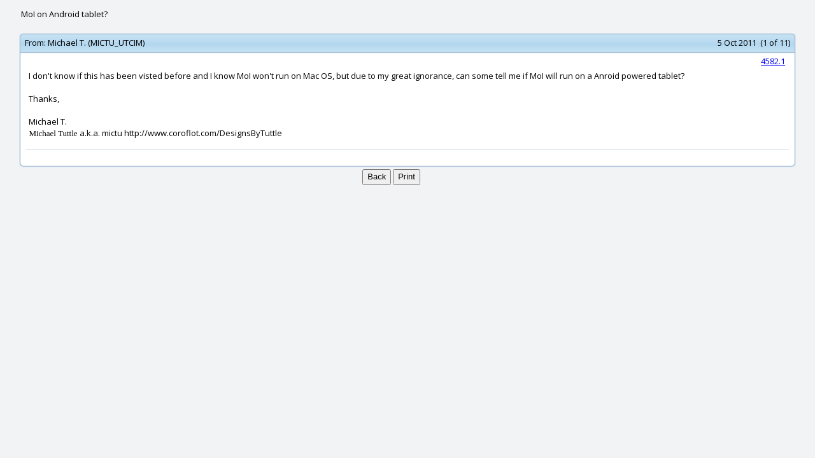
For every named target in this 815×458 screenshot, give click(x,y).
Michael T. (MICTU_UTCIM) (96, 42)
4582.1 (773, 61)
